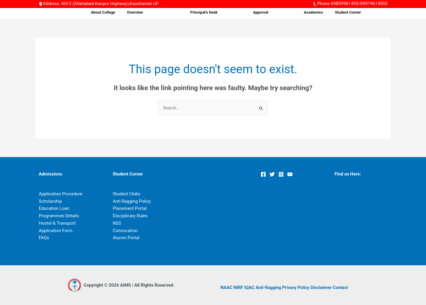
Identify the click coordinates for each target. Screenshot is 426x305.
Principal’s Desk (243, 12)
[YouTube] (290, 174)
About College (163, 12)
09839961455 (344, 3)
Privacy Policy (297, 287)
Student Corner (358, 12)
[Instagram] (281, 174)
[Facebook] (263, 174)
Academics (328, 12)
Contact (342, 287)
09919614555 (374, 3)
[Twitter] (272, 174)
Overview (191, 12)
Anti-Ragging (269, 287)
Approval (287, 12)
